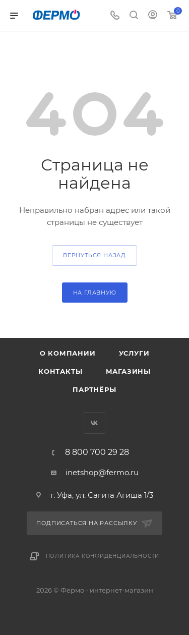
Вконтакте (94, 423)
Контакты (60, 371)
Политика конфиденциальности (103, 556)
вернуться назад (94, 255)
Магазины (128, 371)
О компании (68, 353)
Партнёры (94, 389)
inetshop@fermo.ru (102, 472)
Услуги (134, 353)
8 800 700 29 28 (97, 452)
